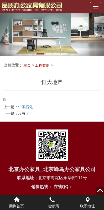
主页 (27, 65)
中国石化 (25, 107)
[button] (7, 34)
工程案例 (42, 65)
